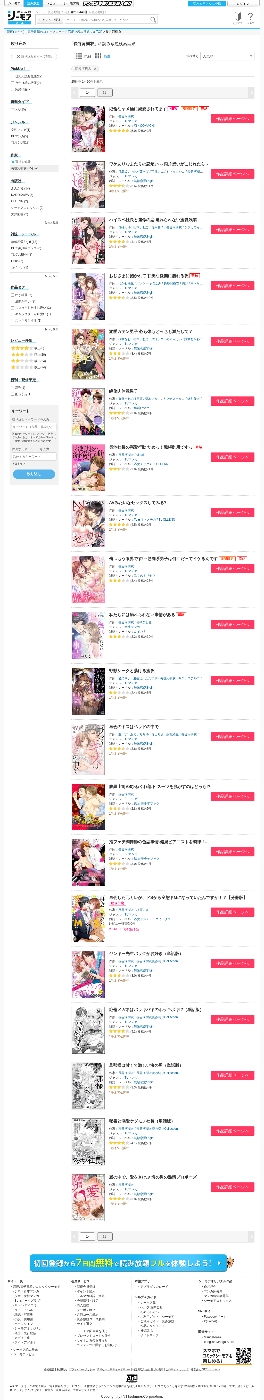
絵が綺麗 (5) (23, 295)
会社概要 (49, 1369)
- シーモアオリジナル (27, 1328)
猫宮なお (124, 339)
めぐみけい (174, 339)
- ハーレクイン (23, 1324)
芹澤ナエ (157, 171)
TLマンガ (131, 121)
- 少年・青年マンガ (26, 1291)
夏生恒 (138, 678)
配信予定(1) (23, 394)
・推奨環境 (145, 1330)
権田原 (138, 399)
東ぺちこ (197, 283)
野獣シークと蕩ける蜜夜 (131, 671)
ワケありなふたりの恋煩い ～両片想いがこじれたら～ (159, 164)
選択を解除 (21, 162)
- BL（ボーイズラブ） (28, 1300)
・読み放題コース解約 (89, 1319)
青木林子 (157, 227)
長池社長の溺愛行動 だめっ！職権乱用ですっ (151, 447)
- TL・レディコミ (25, 1305)
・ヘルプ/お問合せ (150, 1307)
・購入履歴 (81, 1305)
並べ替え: (192, 56)
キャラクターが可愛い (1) (33, 314)
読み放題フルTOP (89, 32)
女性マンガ (132, 627)
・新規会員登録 (84, 1286)
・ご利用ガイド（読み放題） (157, 1321)
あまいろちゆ (139, 734)
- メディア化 (21, 1338)
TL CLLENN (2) (21, 254)
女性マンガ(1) (20, 130)
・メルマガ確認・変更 (89, 1296)
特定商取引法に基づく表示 (148, 1369)
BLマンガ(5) (19, 136)
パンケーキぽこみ (148, 283)
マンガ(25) (18, 109)
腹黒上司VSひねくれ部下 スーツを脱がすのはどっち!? (159, 786)
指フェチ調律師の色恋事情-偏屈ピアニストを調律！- (158, 842)
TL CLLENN (160, 464)
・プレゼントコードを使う (92, 1336)
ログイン (243, 4)
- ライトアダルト (24, 1342)
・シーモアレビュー (24, 1354)
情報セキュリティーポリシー (113, 1369)
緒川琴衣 (193, 399)
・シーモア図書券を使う (91, 1331)
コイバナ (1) (19, 267)
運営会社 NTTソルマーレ (205, 1369)
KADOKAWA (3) (22, 195)
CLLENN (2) (19, 201)
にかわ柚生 (126, 283)
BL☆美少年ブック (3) (26, 248)
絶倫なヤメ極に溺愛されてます (138, 109)
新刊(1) (20, 387)
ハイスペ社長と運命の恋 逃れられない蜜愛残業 (153, 220)
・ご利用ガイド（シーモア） (157, 1316)
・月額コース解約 (86, 1314)
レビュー (52, 3)
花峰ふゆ (124, 227)
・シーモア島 (146, 1302)
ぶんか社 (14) (20, 188)
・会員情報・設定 (86, 1300)
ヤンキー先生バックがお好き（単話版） (146, 953)
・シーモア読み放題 (24, 1349)
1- (87, 92)
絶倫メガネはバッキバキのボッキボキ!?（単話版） (156, 1009)
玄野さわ (124, 399)
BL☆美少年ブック (146, 803)
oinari (140, 455)
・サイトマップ (148, 1335)
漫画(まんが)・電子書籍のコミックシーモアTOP (40, 32)
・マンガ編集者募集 (215, 1296)
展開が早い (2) (25, 301)
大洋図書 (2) (19, 214)
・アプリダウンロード (152, 1286)
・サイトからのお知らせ (91, 1340)
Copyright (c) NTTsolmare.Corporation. (132, 1396)
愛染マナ (124, 678)
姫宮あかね (192, 339)
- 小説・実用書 (23, 1319)
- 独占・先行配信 (24, 1333)
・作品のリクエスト (151, 1326)
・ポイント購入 (84, 1291)
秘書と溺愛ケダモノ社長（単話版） (142, 1121)
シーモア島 (71, 3)
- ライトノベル (23, 1310)
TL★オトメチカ (145, 519)
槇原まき (142, 910)
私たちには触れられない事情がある (142, 614)
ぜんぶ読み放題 (28, 76)
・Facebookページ (214, 1316)
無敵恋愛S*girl (144, 181)
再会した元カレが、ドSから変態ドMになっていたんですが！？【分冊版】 (178, 897)
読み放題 (33, 3)
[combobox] (111, 20)
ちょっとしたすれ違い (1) (33, 307)
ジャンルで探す (50, 20)
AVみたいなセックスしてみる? (138, 502)
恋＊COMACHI (144, 126)
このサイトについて (177, 1369)
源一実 (123, 734)
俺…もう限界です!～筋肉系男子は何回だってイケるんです (163, 558)
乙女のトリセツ (144, 575)
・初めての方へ (148, 1312)
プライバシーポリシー (82, 1369)
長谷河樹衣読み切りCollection (157, 961)
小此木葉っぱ (139, 171)
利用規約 (62, 1369)
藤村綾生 (172, 734)
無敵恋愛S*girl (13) (24, 242)
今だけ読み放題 (28, 83)
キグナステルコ (174, 399)
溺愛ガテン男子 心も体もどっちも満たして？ (151, 331)
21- (105, 92)
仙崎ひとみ (144, 622)
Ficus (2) (17, 261)
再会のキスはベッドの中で (134, 727)
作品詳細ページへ (232, 118)
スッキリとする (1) (28, 320)
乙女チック (141, 464)
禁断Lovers (141, 408)
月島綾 (123, 171)
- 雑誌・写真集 (23, 1314)
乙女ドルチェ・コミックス (152, 919)
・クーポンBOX (85, 1310)
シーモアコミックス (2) (27, 208)
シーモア (14, 3)
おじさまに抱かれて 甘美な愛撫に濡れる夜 (148, 276)
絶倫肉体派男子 (123, 391)
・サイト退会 (83, 1324)
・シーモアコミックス (216, 1300)
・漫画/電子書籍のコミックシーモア (35, 1286)
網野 (185, 283)
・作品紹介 (208, 1286)
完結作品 (23, 89)
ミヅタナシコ (175, 171)
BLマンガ (131, 799)
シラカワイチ (193, 227)
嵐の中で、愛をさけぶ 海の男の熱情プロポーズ (153, 1177)
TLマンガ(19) (20, 142)
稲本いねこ (141, 227)
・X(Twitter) (209, 1321)
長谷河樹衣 (126, 116)
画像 (103, 56)
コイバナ (140, 631)
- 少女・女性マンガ (26, 1296)
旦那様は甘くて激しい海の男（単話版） (146, 1065)
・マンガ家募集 (211, 1291)
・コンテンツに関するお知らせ (95, 1345)
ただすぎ (151, 678)
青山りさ (157, 734)
